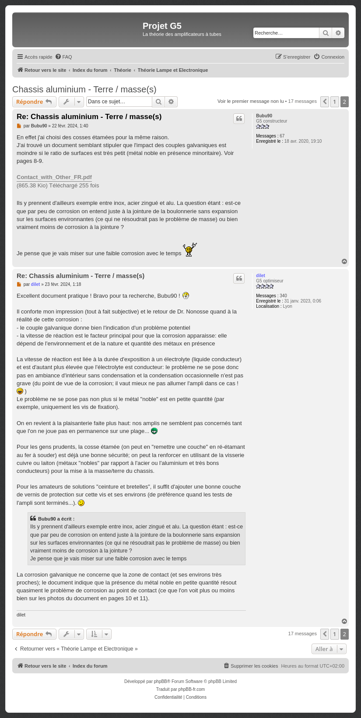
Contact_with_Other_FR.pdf (54, 177)
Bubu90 (264, 115)
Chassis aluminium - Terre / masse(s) (84, 89)
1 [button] (334, 102)
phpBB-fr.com (192, 689)
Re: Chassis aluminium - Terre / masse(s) (89, 117)
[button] (324, 101)
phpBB (160, 681)
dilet (260, 275)
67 (282, 136)
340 (283, 295)
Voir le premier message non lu (250, 101)
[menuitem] (63, 57)
